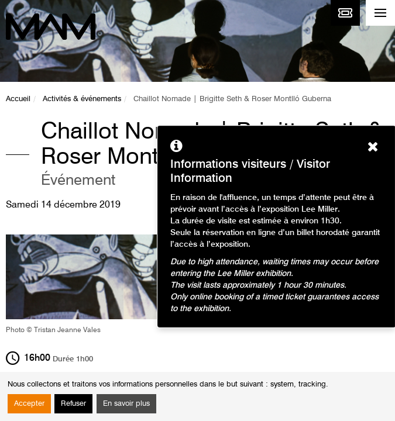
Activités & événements (82, 99)
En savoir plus (126, 404)
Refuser (73, 404)
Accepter (29, 404)
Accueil (18, 99)
